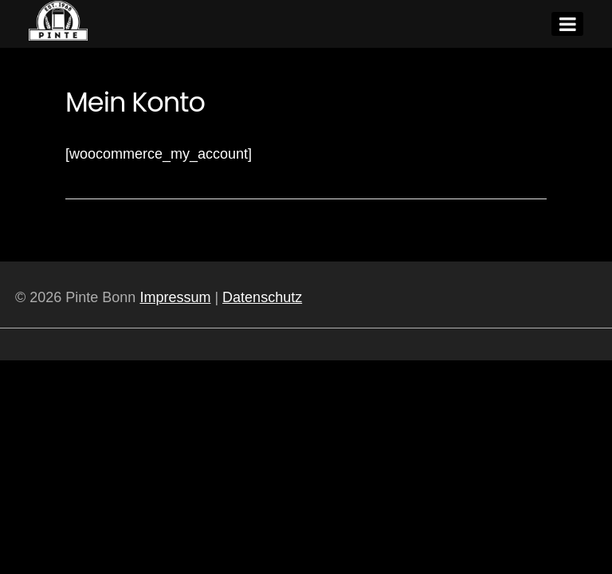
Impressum (174, 297)
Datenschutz (262, 297)
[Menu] (567, 24)
